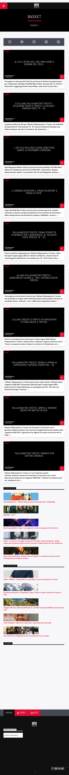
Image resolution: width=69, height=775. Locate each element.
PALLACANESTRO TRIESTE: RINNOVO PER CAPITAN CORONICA (34, 454)
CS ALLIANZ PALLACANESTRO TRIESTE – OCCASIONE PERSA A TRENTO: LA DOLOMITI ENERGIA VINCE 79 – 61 (34, 106)
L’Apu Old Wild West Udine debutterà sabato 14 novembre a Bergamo (34, 149)
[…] (58, 86)
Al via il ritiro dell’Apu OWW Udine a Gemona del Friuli (34, 63)
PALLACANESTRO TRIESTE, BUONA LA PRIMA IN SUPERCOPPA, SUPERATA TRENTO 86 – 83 (34, 364)
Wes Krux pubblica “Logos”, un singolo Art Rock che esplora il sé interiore (30, 528)
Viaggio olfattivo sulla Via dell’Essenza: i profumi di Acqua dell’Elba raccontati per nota (33, 609)
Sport (6, 52)
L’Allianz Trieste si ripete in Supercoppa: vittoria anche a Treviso (34, 321)
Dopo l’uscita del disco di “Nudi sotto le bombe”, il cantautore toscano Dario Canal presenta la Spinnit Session (31, 557)
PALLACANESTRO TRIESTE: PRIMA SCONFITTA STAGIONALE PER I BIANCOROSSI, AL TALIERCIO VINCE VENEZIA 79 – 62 (34, 235)
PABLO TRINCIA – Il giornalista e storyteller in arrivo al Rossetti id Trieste (30, 579)
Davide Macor (9, 76)
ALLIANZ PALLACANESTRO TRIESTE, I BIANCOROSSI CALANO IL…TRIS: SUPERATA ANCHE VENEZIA (34, 278)
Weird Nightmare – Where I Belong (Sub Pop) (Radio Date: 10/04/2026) (29, 502)
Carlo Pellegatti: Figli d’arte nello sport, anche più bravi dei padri (27, 623)
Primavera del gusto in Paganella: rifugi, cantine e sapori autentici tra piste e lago (32, 593)
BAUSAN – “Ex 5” (9, 515)
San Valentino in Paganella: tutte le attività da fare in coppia (26, 636)
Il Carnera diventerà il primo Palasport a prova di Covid (34, 192)
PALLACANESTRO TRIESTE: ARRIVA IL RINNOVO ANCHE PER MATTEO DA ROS (34, 409)
